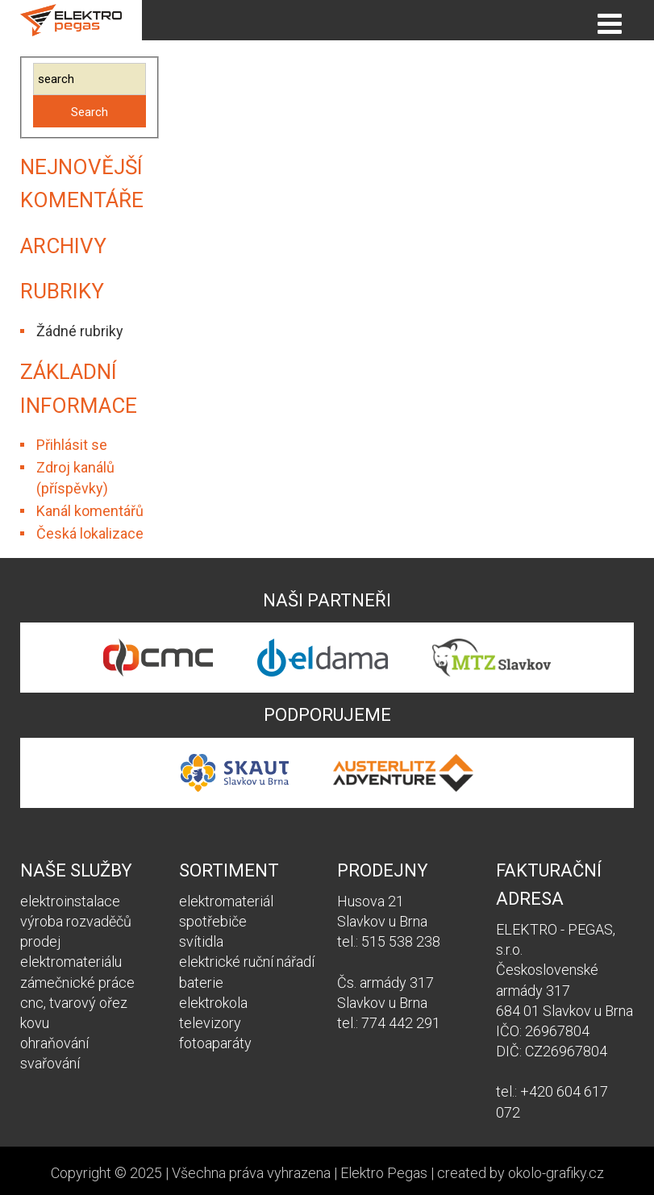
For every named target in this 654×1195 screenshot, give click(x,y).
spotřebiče (213, 921)
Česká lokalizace (90, 533)
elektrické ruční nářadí (247, 961)
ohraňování (54, 1043)
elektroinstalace (70, 901)
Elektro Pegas (383, 1172)
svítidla (201, 941)
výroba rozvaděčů (75, 921)
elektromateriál (226, 901)
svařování (50, 1063)
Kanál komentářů (90, 510)
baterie (201, 982)
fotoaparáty (215, 1043)
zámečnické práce (77, 982)
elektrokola (213, 1002)
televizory (210, 1022)
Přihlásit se (71, 444)
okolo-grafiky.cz (556, 1172)
